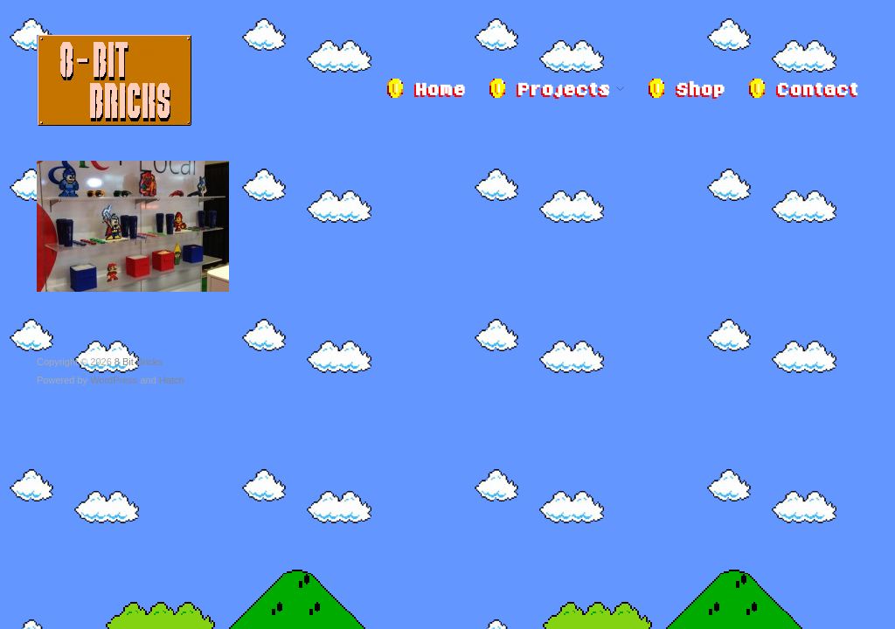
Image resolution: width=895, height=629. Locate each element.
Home (439, 91)
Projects (563, 91)
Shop (700, 91)
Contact (817, 91)
